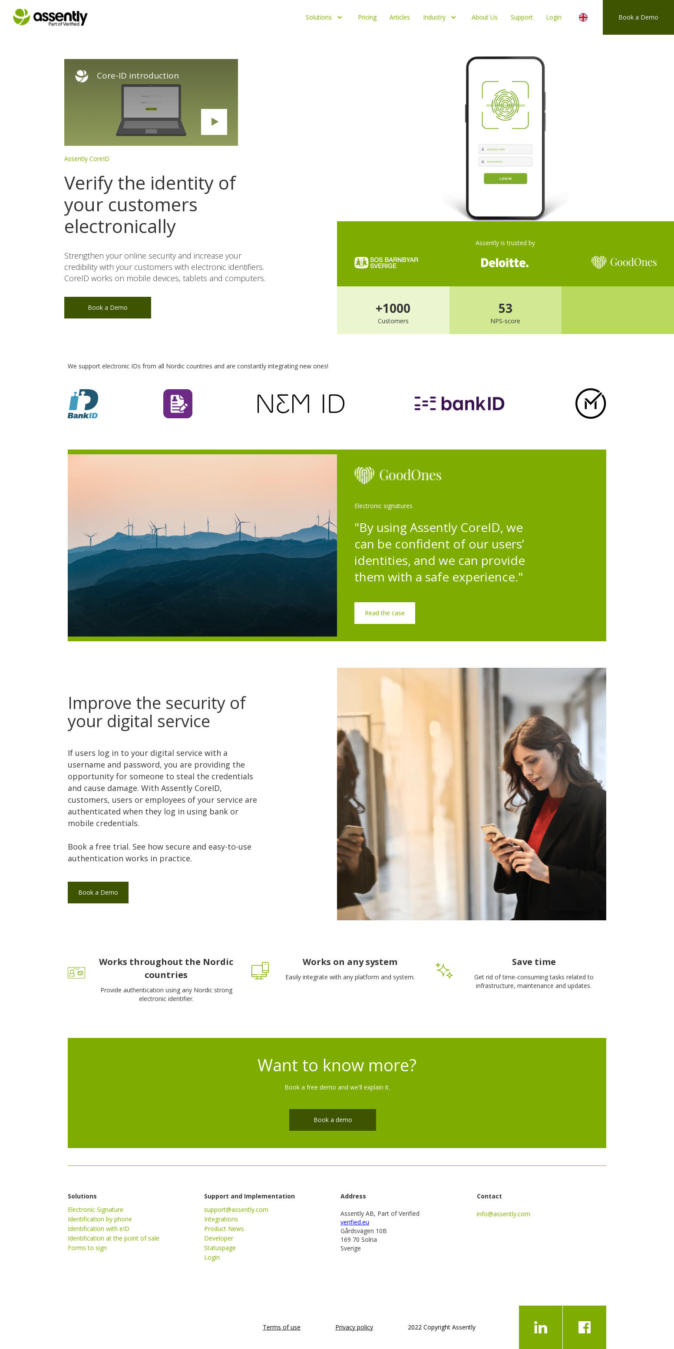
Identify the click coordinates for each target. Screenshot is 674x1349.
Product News (224, 1228)
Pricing (367, 17)
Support (522, 17)
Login (554, 17)
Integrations (221, 1219)
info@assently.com (503, 1214)
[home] (50, 15)
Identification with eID (98, 1228)
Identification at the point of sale (113, 1238)
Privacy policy (354, 1327)
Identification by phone (100, 1219)
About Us (485, 17)
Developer (218, 1238)
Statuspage (220, 1248)
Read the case (385, 613)
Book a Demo (638, 17)
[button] (325, 17)
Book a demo (333, 1120)
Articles (400, 17)
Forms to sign (87, 1248)
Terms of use (282, 1327)
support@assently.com (236, 1209)
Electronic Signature (95, 1209)
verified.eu (354, 1222)
